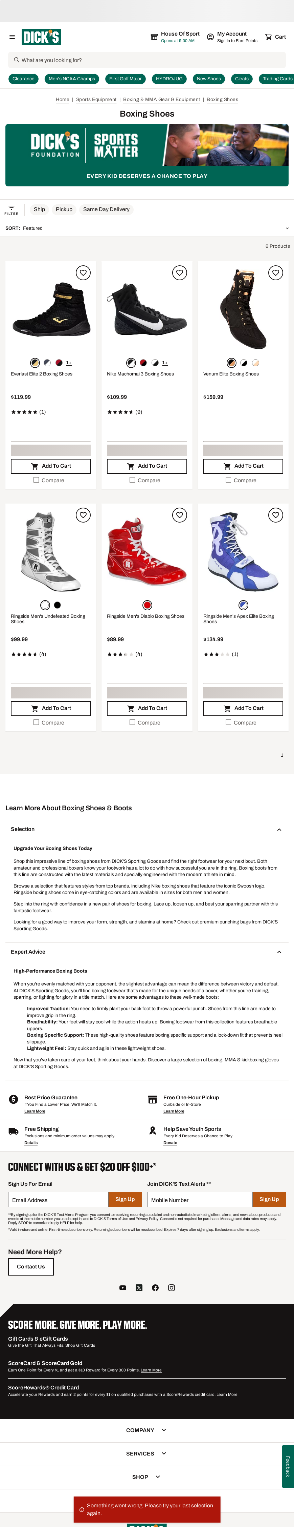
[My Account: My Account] (233, 36)
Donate (170, 1142)
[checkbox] (50, 480)
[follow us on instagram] (171, 1288)
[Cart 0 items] (276, 36)
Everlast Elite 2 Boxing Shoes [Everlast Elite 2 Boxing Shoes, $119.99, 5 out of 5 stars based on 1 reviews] (41, 373)
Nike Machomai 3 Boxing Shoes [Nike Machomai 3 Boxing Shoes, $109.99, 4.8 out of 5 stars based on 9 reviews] (140, 373)
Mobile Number (169, 1200)
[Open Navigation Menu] (12, 36)
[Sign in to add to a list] (83, 272)
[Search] (153, 60)
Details (31, 1142)
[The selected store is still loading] (181, 36)
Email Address (29, 1200)
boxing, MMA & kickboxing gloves (243, 1059)
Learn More (34, 1111)
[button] (39, 209)
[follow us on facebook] (155, 1288)
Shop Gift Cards (80, 1345)
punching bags (235, 921)
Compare (48, 480)
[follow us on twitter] (139, 1288)
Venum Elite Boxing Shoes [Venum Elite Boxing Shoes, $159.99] (231, 373)
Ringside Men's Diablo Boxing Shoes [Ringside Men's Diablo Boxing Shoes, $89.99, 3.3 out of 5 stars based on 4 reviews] (145, 616)
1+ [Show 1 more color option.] (69, 362)
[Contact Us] (31, 1266)
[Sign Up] (125, 1199)
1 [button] (282, 755)
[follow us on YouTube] (123, 1288)
